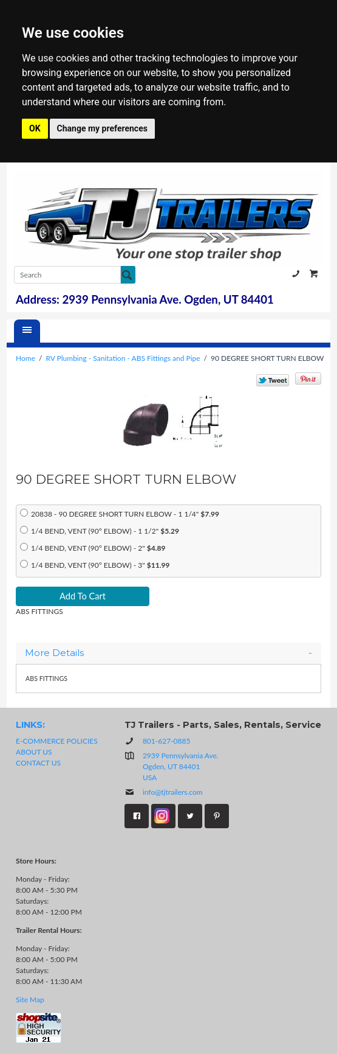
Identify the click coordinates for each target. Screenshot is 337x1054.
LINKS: (30, 724)
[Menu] (27, 331)
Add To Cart (83, 596)
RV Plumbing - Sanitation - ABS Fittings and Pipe (123, 358)
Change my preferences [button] (102, 128)
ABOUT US (34, 751)
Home (25, 358)
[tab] (168, 653)
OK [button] (35, 128)
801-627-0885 (296, 274)
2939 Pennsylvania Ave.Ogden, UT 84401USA (181, 766)
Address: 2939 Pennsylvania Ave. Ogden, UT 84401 (145, 299)
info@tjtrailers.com (163, 792)
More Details (168, 653)
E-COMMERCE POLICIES (57, 740)
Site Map (30, 999)
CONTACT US (38, 762)
